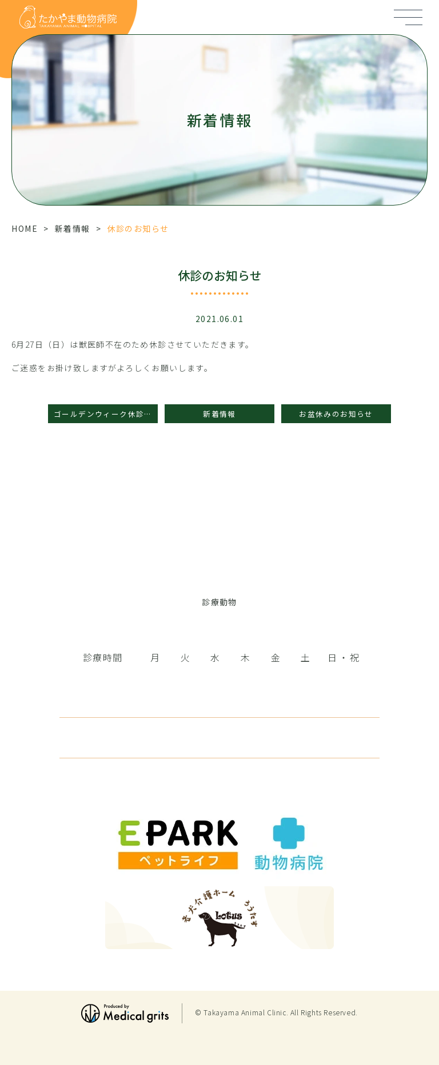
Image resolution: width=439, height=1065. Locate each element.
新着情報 (72, 228)
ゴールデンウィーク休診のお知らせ (106, 413)
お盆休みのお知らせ (336, 413)
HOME (24, 228)
